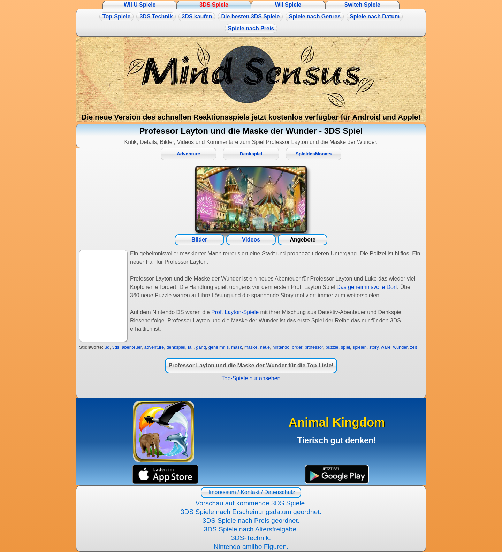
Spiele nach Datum (375, 17)
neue (265, 347)
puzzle (332, 347)
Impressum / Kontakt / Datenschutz (251, 492)
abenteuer (132, 347)
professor (314, 347)
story (374, 347)
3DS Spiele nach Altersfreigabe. (251, 529)
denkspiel (175, 347)
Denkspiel (251, 153)
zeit (413, 347)
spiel (345, 347)
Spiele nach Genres (315, 17)
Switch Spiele (362, 5)
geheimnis (218, 347)
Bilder (199, 240)
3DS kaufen (197, 17)
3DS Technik (156, 17)
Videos (251, 240)
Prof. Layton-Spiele (235, 312)
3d (107, 347)
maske (251, 347)
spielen (359, 347)
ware (386, 347)
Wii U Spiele (139, 5)
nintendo (280, 347)
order (297, 347)
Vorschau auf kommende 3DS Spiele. (251, 503)
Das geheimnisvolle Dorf (366, 287)
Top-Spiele (116, 17)
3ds (116, 347)
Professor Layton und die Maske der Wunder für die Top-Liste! (250, 365)
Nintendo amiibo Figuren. (251, 546)
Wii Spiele (288, 5)
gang (201, 347)
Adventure (188, 153)
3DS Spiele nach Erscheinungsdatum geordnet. (251, 511)
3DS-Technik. (251, 538)
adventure (154, 347)
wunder (400, 347)
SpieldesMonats (314, 153)
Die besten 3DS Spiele (250, 17)
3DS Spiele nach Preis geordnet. (251, 520)
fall (190, 347)
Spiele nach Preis (251, 28)
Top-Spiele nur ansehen (250, 378)
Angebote (302, 240)
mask (236, 347)
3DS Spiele (213, 5)
